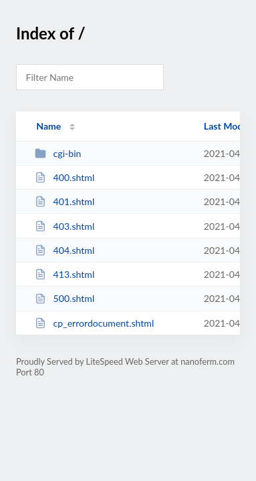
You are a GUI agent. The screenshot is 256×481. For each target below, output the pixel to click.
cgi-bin (58, 153)
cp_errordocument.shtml (94, 323)
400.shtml (64, 177)
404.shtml (64, 250)
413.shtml (64, 274)
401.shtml (64, 201)
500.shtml (64, 298)
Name (48, 126)
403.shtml (64, 226)
